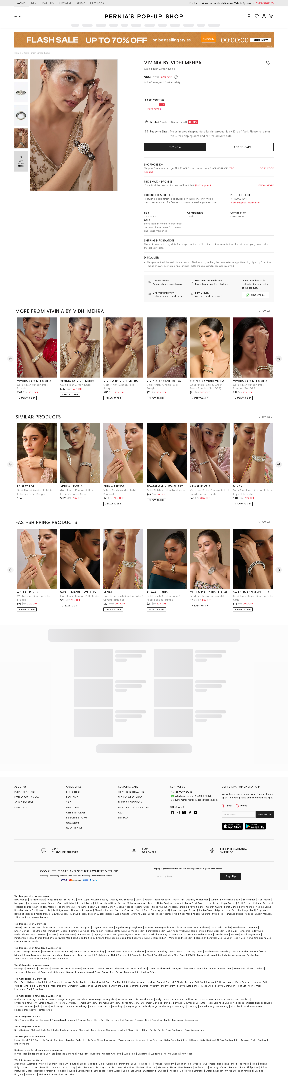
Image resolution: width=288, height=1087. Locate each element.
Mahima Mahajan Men (200, 937)
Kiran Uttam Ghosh (114, 906)
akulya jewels (71, 489)
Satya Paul (70, 903)
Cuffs (41, 1002)
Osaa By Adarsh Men (197, 903)
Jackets (259, 972)
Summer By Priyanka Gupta (226, 903)
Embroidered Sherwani (103, 1033)
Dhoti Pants (189, 972)
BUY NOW (175, 147)
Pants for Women (206, 972)
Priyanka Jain (222, 913)
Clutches (69, 1009)
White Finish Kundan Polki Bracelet (119, 495)
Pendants (220, 1002)
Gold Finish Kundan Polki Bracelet (32, 390)
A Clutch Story (101, 958)
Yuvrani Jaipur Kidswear (131, 1043)
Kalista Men (141, 937)
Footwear (19, 992)
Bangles (70, 1002)
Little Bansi (46, 1043)
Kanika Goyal (206, 913)
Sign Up (231, 879)
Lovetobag (70, 958)
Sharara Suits (85, 1023)
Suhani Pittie (21, 961)
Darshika (84, 934)
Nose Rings (95, 1002)
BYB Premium (21, 1047)
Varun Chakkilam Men (259, 941)
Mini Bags (180, 1009)
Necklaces (19, 1002)
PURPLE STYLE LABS (24, 795)
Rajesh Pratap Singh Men (129, 930)
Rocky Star (178, 903)
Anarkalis (32, 972)
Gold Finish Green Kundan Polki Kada (253, 601)
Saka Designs (207, 1043)
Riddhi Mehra (47, 910)
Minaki (18, 958)
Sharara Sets (122, 972)
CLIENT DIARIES (74, 831)
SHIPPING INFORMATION (131, 795)
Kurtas (67, 985)
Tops (133, 972)
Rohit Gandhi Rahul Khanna (239, 910)
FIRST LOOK (97, 3)
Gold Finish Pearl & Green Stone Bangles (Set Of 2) (206, 390)
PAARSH (235, 937)
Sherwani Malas (119, 989)
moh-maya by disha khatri (210, 595)
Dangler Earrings (173, 1006)
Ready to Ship (131, 975)
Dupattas (46, 975)
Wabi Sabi (216, 930)
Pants (83, 985)
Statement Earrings (151, 1006)
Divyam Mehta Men (103, 930)
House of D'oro (258, 954)
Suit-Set (199, 985)
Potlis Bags (57, 1009)
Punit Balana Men (155, 934)
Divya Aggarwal (160, 913)
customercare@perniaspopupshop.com (196, 802)
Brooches (38, 992)
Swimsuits (33, 975)
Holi (25, 1057)
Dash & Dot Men (31, 930)
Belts (38, 1009)
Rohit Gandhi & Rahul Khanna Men (91, 941)
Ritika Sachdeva (39, 961)
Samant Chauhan (124, 913)
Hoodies (150, 985)
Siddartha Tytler (161, 910)
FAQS (121, 816)
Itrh (176, 917)
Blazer (131, 1033)
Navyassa (111, 1043)
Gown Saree (101, 975)
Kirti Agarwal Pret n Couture (251, 1043)
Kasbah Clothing (158, 937)
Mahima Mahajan (136, 906)
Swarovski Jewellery (25, 1006)
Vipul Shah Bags (176, 958)
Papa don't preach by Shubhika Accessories (221, 958)
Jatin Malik (232, 934)
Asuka (227, 930)
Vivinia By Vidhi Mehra (172, 62)
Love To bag (98, 954)
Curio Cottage (22, 954)
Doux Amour (85, 958)
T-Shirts (179, 985)
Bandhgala (43, 989)
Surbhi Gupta (122, 917)
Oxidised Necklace (256, 1006)
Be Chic (147, 958)
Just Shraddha (240, 954)
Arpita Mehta (43, 917)
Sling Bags (131, 1009)
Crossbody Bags (148, 1009)
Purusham (53, 934)
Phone (243, 808)
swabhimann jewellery (165, 489)
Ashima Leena (263, 910)
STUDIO (80, 3)
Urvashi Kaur (23, 920)
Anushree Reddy (99, 903)
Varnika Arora (81, 954)
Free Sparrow (154, 1043)
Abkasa (53, 937)
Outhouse (139, 954)
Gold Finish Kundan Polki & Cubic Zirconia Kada (77, 495)
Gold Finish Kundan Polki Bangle (119, 390)
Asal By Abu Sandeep (122, 903)
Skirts (250, 972)
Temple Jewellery (87, 1006)
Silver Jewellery (130, 1006)
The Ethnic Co (38, 934)
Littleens (193, 1043)
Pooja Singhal (54, 903)
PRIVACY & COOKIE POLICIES (133, 810)
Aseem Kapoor (40, 920)
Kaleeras (122, 1002)
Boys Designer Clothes (26, 1033)
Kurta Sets (44, 972)
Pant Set (241, 989)
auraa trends (114, 489)
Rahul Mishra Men (38, 941)
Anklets (189, 1002)
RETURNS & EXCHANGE (130, 800)
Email (228, 808)
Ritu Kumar (82, 910)
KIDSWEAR (65, 3)
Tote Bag (192, 1009)
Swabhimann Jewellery (217, 954)
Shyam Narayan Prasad (183, 913)
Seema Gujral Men (121, 941)
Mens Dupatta (58, 989)
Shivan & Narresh (36, 906)
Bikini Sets (239, 972)
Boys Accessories (194, 1033)
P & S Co (33, 1043)
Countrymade (64, 930)
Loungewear (102, 989)
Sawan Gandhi (60, 917)
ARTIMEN (42, 937)
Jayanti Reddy (84, 906)
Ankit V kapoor (82, 930)
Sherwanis (88, 972)
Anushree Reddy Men (251, 934)
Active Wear (254, 989)
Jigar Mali (185, 917)
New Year (187, 1057)
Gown (109, 972)
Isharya (36, 954)
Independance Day (39, 1057)
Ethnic (145, 989)
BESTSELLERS (73, 795)
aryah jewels (200, 489)
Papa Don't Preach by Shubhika (202, 906)
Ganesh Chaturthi (111, 1057)
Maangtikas (109, 1002)
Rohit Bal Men (201, 930)
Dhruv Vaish (48, 930)
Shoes (19, 1009)
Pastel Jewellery (67, 1006)
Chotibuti (59, 1043)
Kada (269, 1006)
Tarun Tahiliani (180, 910)
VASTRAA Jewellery (157, 954)
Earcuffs (133, 1002)
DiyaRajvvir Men (102, 937)
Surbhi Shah (142, 913)
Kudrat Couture (177, 937)
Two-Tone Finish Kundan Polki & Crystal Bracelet (253, 495)
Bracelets (51, 1002)
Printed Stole (45, 1013)
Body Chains (162, 1002)
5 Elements (135, 958)
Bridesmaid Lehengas (169, 972)
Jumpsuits (20, 975)
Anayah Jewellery (52, 958)
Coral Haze (160, 958)
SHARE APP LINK (264, 818)
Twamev (252, 930)
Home (17, 52)
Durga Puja (130, 1057)
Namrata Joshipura (82, 913)
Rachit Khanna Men (24, 937)
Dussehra (95, 1057)
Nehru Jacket (34, 985)
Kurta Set (99, 1023)
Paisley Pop (253, 958)
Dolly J (139, 903)
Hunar (180, 954)
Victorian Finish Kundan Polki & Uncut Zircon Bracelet (209, 495)
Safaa (151, 917)
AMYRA (191, 958)
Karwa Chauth (172, 1057)
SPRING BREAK (158, 941)
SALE (68, 805)
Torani (84, 917)
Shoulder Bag (207, 1009)
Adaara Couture (201, 917)
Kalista (98, 906)
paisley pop (26, 489)
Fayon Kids (20, 1043)
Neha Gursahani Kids (175, 1043)
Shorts (169, 985)
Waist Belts (104, 1009)
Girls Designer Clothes (26, 1023)
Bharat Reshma (69, 934)
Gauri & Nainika (66, 906)
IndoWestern (168, 989)
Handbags (81, 1009)
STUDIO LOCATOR (23, 805)
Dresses (100, 972)
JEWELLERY (47, 3)
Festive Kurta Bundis (188, 989)
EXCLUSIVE (72, 800)
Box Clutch (236, 1009)
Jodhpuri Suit (259, 985)
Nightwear (58, 975)
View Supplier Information (245, 202)
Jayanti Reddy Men (234, 941)
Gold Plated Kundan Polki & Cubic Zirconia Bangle (34, 495)
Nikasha (18, 913)
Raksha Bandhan (66, 1057)
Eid (53, 1057)
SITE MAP (123, 821)
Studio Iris (217, 917)
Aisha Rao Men (67, 937)
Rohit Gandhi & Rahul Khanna (117, 910)
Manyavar (19, 906)
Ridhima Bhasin (65, 910)
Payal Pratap (228, 906)
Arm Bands (177, 1002)
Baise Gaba (249, 903)
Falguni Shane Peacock (157, 903)
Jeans (230, 985)
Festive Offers (149, 975)
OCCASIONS (73, 826)
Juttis (46, 1009)
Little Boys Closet (94, 1043)
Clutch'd (127, 954)
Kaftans (142, 972)
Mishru (151, 906)
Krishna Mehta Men (115, 934)
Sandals (29, 1009)
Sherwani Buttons (215, 985)
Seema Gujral (142, 910)
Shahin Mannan (263, 917)
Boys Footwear (174, 1033)
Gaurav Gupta (214, 910)
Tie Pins (117, 985)
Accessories (86, 989)
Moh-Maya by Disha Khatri (57, 954)
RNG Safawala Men (60, 941)
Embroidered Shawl (25, 1013)
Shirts (47, 985)
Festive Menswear (225, 989)
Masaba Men (222, 937)
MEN (33, 3)
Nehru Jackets (69, 1033)
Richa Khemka (164, 917)
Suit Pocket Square (134, 985)
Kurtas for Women (71, 972)
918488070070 (265, 3)
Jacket (122, 1033)
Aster (172, 954)
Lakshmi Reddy (74, 1043)
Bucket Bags (166, 1009)
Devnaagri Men (136, 934)
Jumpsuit (73, 989)
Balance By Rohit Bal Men (208, 941)
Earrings (31, 1002)
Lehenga (45, 1023)
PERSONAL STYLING (76, 821)
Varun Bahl (31, 913)
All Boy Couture (225, 1043)
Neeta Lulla (45, 913)
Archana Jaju (138, 917)
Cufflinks (135, 989)
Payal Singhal (197, 910)
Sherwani (57, 985)
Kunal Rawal (239, 930)
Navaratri (83, 1057)
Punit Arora (20, 941)
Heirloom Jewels (204, 1002)
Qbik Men (219, 934)
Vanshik (149, 930)
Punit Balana (244, 906)
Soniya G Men (141, 941)
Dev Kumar (97, 934)
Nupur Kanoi (176, 906)
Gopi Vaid (262, 913)
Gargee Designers (123, 937)
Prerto (53, 961)
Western (154, 989)
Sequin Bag (222, 1009)
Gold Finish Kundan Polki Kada (166, 493)
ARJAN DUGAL (84, 937)
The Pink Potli (114, 954)
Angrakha (29, 989)
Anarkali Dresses (124, 1023)
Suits (75, 985)
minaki (238, 489)
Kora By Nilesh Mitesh (26, 944)
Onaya (51, 906)
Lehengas (19, 972)
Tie (28, 992)
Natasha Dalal (37, 903)
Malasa (109, 917)
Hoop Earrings (215, 1006)
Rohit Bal (94, 910)
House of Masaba (24, 917)
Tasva (17, 930)
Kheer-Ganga (21, 934)
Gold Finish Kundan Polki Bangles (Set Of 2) (248, 390)
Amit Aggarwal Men (178, 934)
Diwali (17, 1057)
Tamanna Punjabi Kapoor (239, 917)
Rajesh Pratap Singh (27, 910)
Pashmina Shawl (253, 1009)
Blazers (189, 985)
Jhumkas (189, 1006)
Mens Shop (207, 989)
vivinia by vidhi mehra (34, 384)
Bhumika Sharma (104, 913)
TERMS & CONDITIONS (130, 805)
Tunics (152, 972)
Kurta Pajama (242, 985)
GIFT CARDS (72, 810)
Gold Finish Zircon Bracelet (207, 599)
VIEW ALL (265, 314)
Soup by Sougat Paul (243, 913)
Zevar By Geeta (194, 954)
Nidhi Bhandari (119, 958)
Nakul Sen (162, 906)
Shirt (138, 1033)
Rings (61, 1002)
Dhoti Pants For (153, 1023)
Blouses (70, 975)
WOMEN (21, 3)
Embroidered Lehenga (64, 1023)
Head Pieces (146, 1002)
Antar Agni (83, 903)
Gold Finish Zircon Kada (75, 388)
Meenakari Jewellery (238, 1002)
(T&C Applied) (203, 185)
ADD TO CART (242, 147)
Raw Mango (21, 903)
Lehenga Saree (85, 975)
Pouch (93, 1009)
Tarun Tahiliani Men (201, 934)
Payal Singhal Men (250, 937)
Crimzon (63, 961)
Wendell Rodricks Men (180, 941)
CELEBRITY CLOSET (76, 816)
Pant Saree (116, 975)
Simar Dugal (96, 917)
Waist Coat (105, 985)
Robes (160, 985)
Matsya (74, 917)
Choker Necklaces (234, 1006)
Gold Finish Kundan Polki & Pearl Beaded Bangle (163, 601)
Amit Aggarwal (61, 913)
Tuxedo (18, 989)
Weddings (156, 1057)
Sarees (55, 972)
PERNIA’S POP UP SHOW (26, 800)
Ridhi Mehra (264, 903)
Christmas (143, 1057)
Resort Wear (225, 972)
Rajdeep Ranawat (263, 906)
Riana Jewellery (32, 958)
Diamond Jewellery (109, 1006)
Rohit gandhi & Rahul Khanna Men (173, 930)
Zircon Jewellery (48, 1006)
